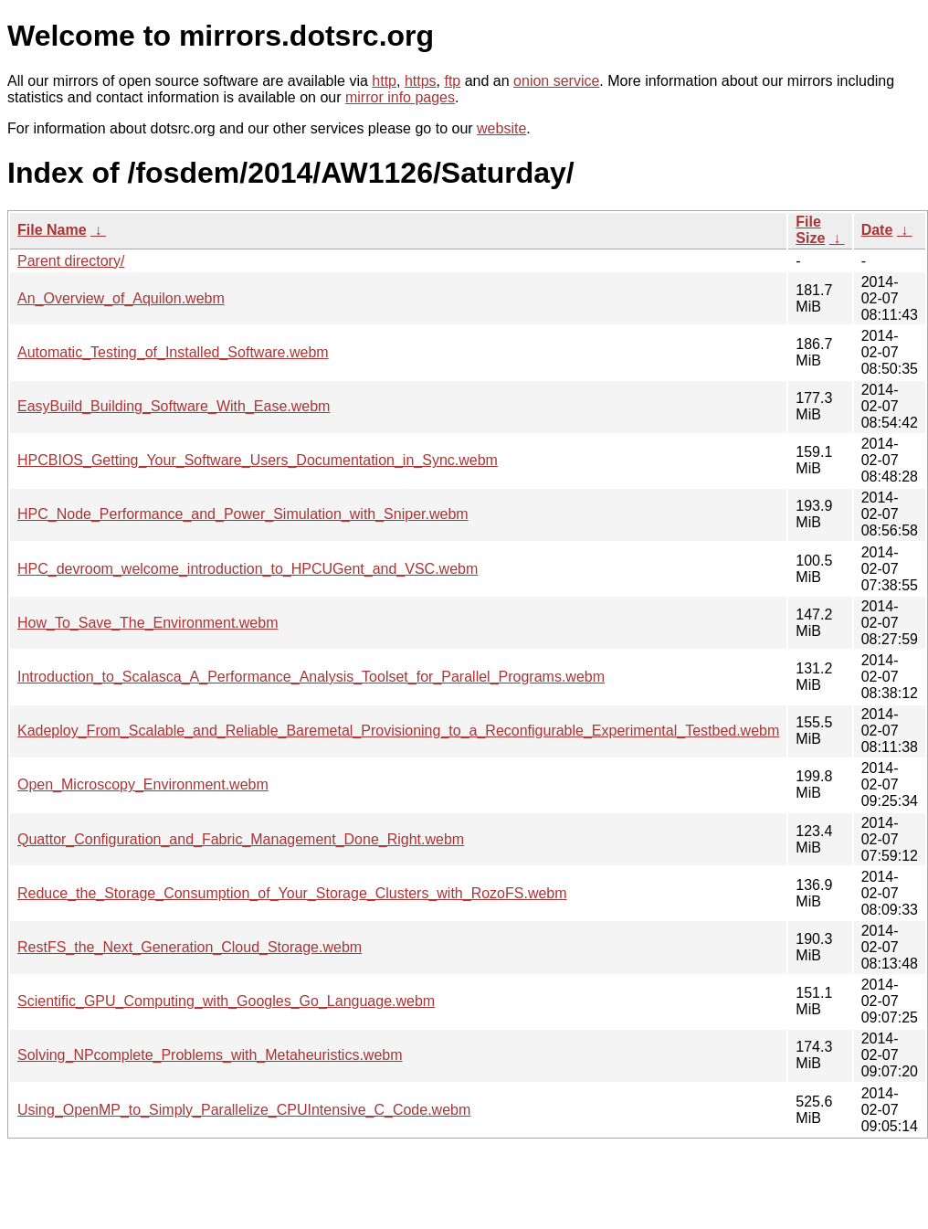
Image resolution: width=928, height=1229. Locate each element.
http (384, 81)
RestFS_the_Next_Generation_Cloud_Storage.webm (189, 947)
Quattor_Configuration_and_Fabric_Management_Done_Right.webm (240, 839)
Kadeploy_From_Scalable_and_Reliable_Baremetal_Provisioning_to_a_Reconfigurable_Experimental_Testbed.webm (398, 730)
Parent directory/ (70, 261)
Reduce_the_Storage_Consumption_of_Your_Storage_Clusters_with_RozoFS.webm (292, 893)
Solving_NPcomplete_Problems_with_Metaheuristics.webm (210, 1055)
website (501, 128)
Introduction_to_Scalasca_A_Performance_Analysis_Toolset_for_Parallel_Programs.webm (311, 676)
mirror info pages (400, 97)
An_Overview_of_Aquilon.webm (121, 298)
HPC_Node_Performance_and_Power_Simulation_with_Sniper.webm (243, 514)
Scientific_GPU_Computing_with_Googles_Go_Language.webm (226, 1001)
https (421, 81)
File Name (52, 230)
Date (877, 230)
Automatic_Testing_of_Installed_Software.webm (173, 352)
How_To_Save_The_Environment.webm (147, 622)
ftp (452, 81)
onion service (556, 81)
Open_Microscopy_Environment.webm (143, 784)
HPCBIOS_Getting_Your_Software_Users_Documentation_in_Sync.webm (257, 460)
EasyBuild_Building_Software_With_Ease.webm (173, 406)
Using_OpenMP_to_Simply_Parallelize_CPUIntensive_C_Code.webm (243, 1110)
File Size (810, 230)
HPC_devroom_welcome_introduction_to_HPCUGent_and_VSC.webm (247, 569)
